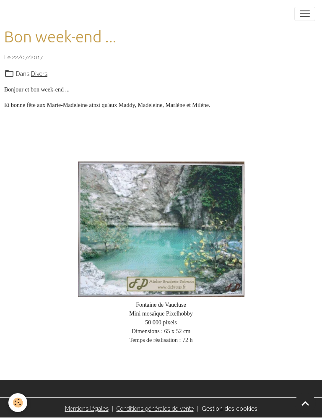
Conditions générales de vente (155, 408)
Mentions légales (87, 408)
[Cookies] (17, 402)
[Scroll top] (305, 403)
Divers (39, 73)
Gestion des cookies (229, 408)
